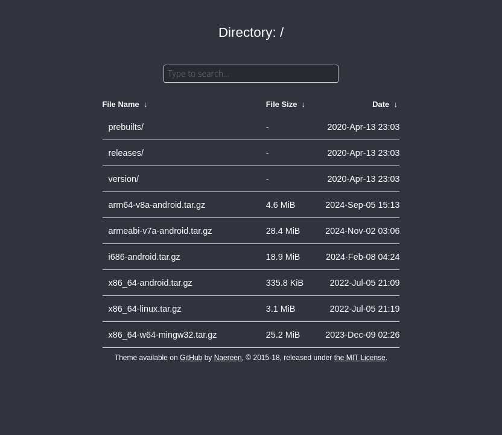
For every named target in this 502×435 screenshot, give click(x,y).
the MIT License (360, 357)
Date (380, 104)
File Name (121, 104)
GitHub (191, 357)
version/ (124, 179)
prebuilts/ (126, 127)
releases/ (126, 153)
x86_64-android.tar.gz (150, 283)
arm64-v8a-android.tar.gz (157, 205)
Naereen (228, 357)
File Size (281, 104)
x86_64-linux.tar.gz (145, 309)
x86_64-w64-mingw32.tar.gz (163, 335)
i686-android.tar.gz (144, 257)
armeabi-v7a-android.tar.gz (160, 231)
